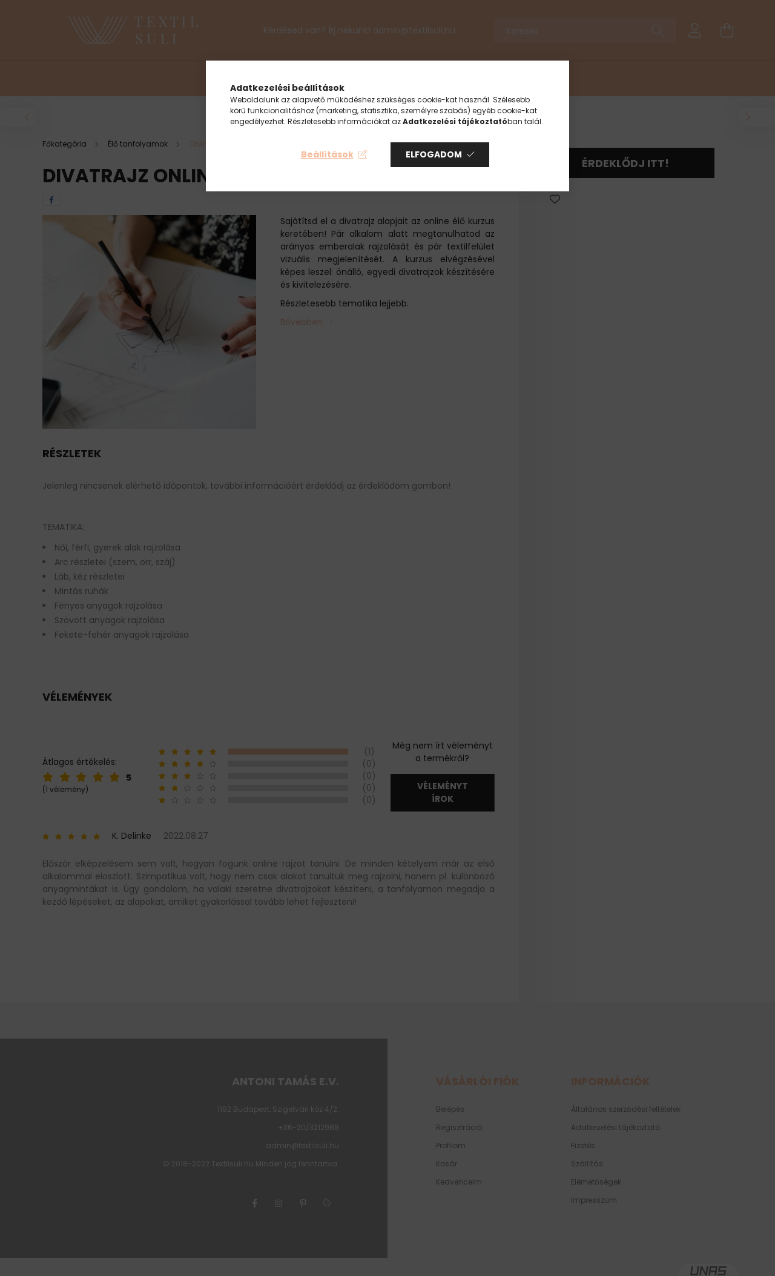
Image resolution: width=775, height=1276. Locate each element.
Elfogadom (434, 154)
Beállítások (327, 154)
